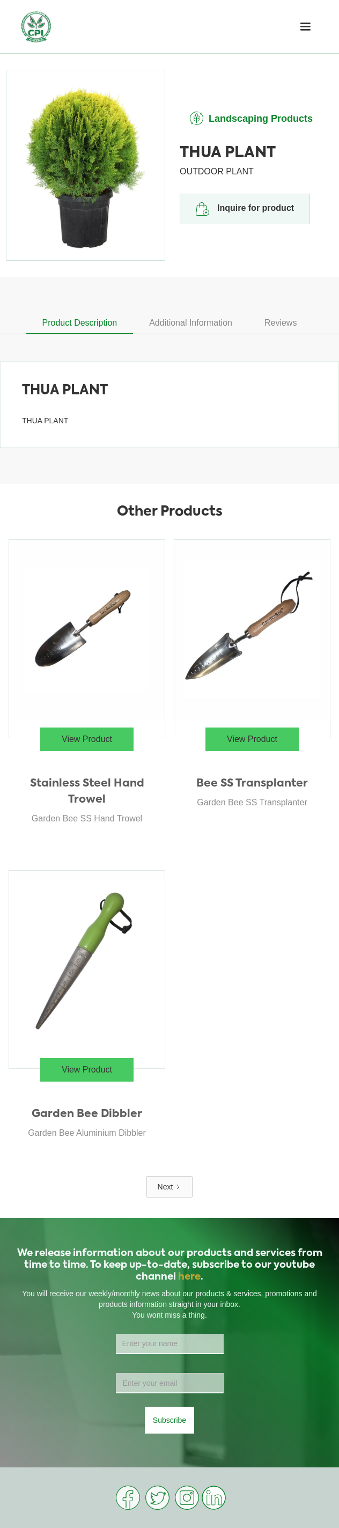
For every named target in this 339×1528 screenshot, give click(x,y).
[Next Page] (169, 1187)
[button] (305, 27)
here (189, 1277)
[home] (36, 26)
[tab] (80, 323)
